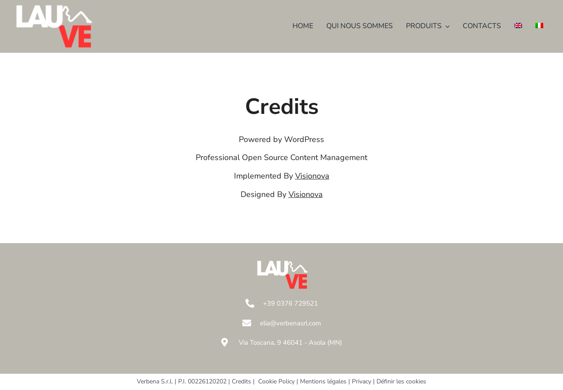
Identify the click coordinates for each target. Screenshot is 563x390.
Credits (241, 381)
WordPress (304, 139)
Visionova (312, 176)
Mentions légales (323, 381)
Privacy (361, 381)
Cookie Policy (276, 381)
